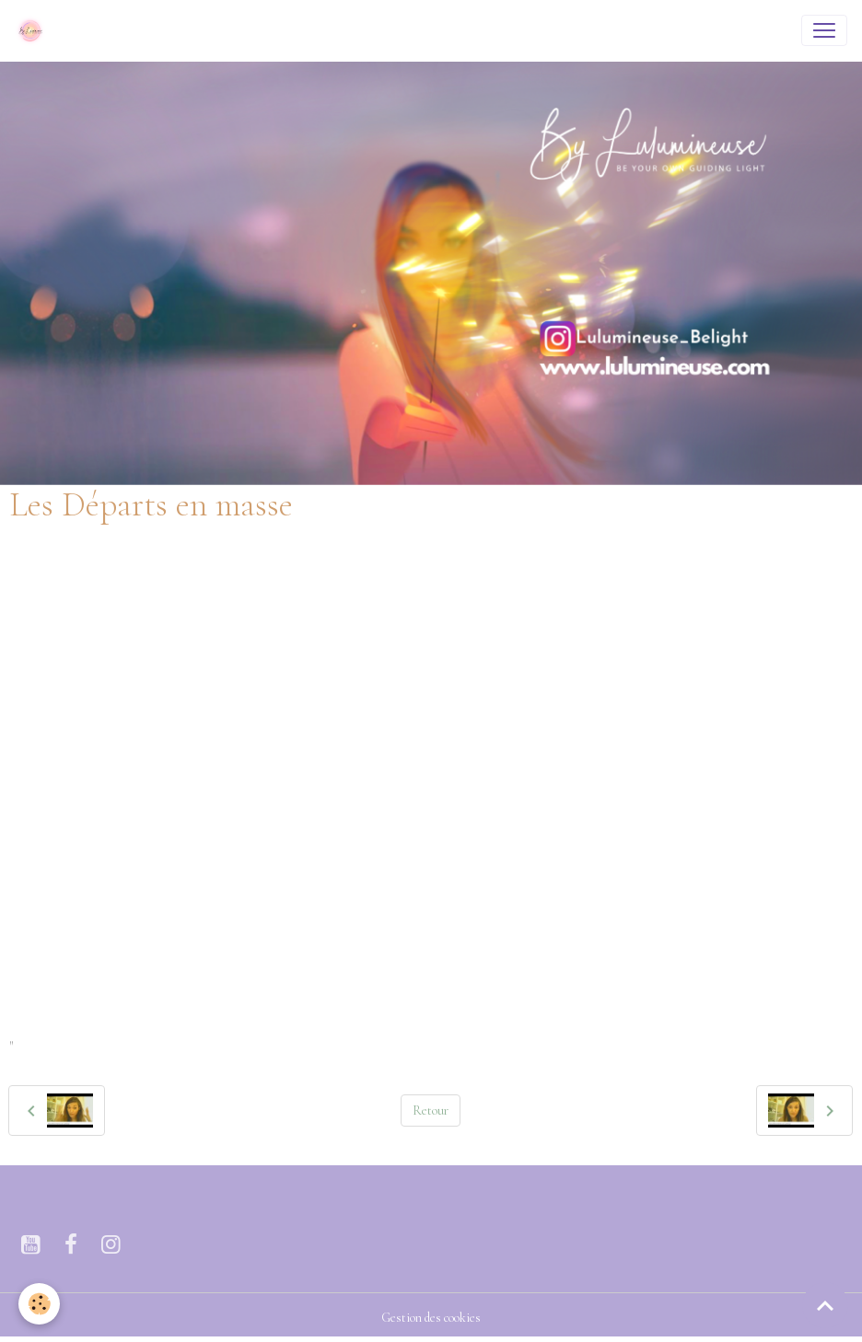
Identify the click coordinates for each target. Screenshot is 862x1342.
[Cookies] (39, 1304)
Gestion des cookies (431, 1317)
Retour (430, 1110)
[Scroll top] (825, 1305)
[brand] (34, 30)
